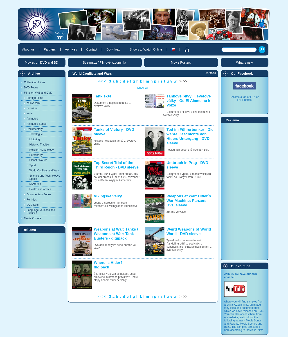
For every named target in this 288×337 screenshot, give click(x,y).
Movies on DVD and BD (41, 62)
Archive (34, 73)
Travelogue (36, 134)
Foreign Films (35, 97)
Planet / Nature (38, 160)
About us (28, 49)
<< (100, 81)
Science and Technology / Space (44, 177)
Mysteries (35, 184)
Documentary (35, 129)
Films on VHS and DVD (38, 92)
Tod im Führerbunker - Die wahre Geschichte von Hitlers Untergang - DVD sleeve (190, 136)
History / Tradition (39, 144)
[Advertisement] (41, 250)
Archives (71, 49)
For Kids (32, 199)
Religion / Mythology (41, 149)
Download (113, 49)
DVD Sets (33, 204)
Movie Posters (32, 218)
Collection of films (34, 82)
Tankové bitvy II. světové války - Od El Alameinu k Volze (188, 100)
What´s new (244, 62)
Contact (91, 49)
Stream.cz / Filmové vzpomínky (105, 62)
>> (185, 81)
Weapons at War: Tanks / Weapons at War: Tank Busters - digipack (116, 233)
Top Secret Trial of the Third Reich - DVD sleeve (116, 165)
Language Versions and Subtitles (41, 211)
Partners (50, 49)
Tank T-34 (102, 96)
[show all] (142, 87)
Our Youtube (240, 266)
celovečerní (33, 103)
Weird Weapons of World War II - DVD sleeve (188, 231)
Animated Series (37, 123)
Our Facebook (242, 73)
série (30, 113)
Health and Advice (40, 189)
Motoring (34, 139)
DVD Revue (31, 87)
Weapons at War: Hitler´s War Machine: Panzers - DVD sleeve (188, 200)
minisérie (32, 108)
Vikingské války (108, 196)
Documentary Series (39, 194)
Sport (32, 165)
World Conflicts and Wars (44, 170)
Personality (36, 155)
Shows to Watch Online (146, 49)
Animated (32, 118)
